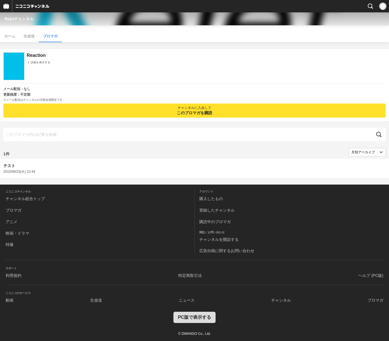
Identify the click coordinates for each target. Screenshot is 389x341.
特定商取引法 (190, 275)
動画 (9, 300)
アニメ (11, 221)
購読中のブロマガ (215, 221)
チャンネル (281, 300)
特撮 (9, 244)
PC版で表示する (194, 317)
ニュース (186, 300)
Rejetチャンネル (19, 19)
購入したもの (211, 198)
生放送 (29, 36)
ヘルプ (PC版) (370, 275)
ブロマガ (50, 36)
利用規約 (13, 275)
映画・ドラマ (17, 233)
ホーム (9, 36)
